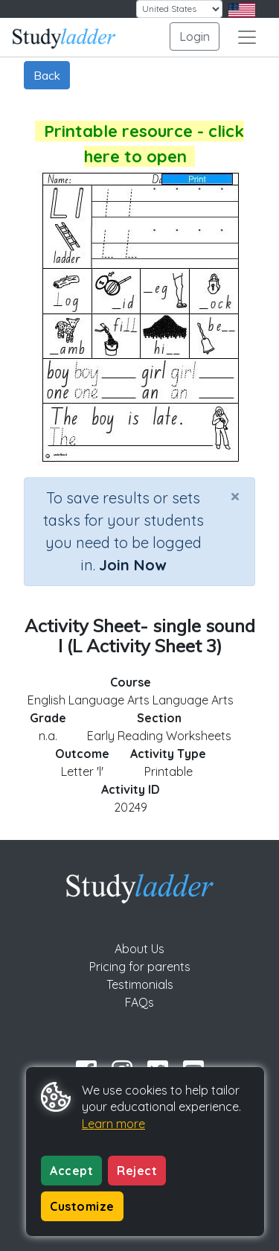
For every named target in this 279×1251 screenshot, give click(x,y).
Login (194, 36)
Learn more (113, 1123)
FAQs (139, 1002)
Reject (137, 1170)
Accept (71, 1170)
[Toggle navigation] (247, 37)
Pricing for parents (139, 966)
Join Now (132, 565)
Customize (82, 1206)
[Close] (235, 496)
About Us (139, 948)
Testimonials (139, 984)
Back (46, 75)
